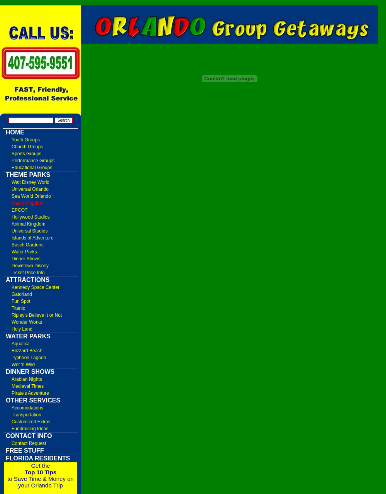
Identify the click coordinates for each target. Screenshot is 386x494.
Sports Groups (26, 153)
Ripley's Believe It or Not (37, 315)
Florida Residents (38, 458)
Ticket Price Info (28, 272)
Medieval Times (28, 386)
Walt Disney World (30, 182)
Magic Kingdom (28, 203)
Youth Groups (26, 140)
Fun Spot (21, 301)
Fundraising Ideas (30, 428)
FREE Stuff (25, 450)
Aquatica (21, 343)
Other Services (33, 400)
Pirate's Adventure (30, 393)
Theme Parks (28, 174)
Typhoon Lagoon (29, 357)
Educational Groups (32, 167)
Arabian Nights (27, 379)
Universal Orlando (30, 189)
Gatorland (22, 294)
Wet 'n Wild (23, 364)
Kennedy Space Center (35, 287)
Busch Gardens (28, 245)
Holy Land (22, 329)
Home (15, 132)
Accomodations (27, 408)
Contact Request (29, 443)
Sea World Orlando (31, 196)
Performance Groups (33, 160)
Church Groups (27, 146)
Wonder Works (27, 322)
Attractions (27, 280)
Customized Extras (31, 421)
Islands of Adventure (33, 238)
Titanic (18, 308)
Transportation (26, 415)
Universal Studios (29, 231)
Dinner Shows (26, 258)
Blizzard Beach (27, 350)
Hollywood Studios (31, 217)
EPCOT (19, 210)
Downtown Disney (30, 265)
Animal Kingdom (28, 224)
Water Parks (24, 252)
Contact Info (29, 436)
